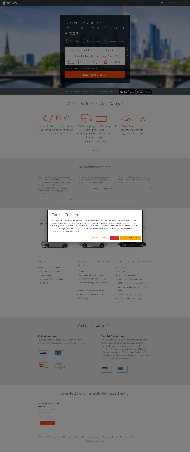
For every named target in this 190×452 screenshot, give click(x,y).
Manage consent (100, 238)
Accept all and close (130, 238)
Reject (114, 238)
